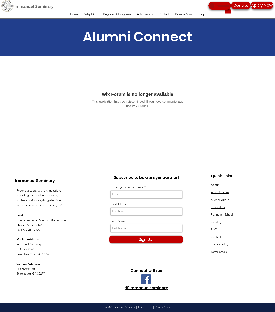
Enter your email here (127, 187)
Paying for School (222, 214)
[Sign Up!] (146, 239)
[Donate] (241, 5)
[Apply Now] (262, 5)
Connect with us (146, 270)
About (215, 185)
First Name (119, 204)
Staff (213, 229)
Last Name (119, 221)
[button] (228, 10)
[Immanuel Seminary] (34, 6)
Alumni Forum (220, 192)
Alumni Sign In (220, 199)
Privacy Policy (219, 244)
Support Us (218, 207)
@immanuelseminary (146, 287)
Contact (216, 237)
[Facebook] (146, 279)
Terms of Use (219, 252)
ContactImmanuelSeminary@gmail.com (41, 220)
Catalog (216, 222)
